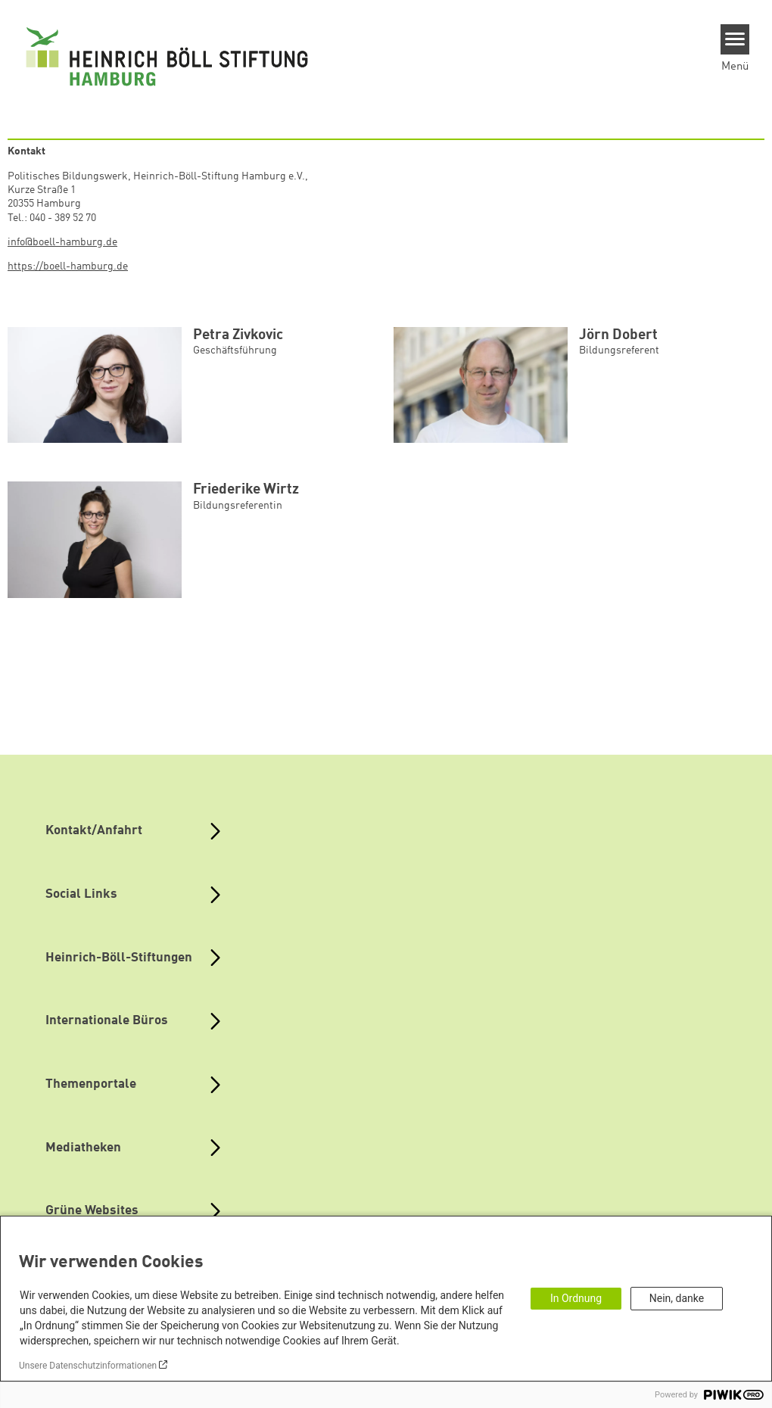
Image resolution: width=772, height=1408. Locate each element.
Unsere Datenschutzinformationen (88, 1365)
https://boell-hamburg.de (68, 266)
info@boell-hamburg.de (62, 242)
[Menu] (735, 39)
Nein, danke (676, 1298)
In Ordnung (576, 1298)
